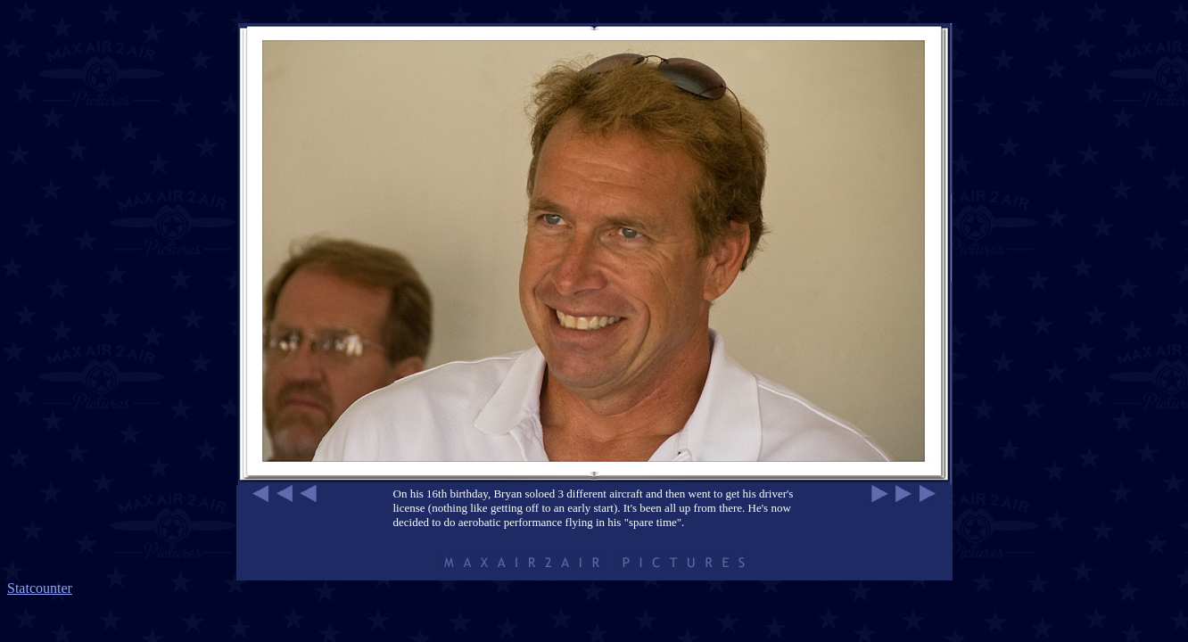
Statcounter (39, 588)
